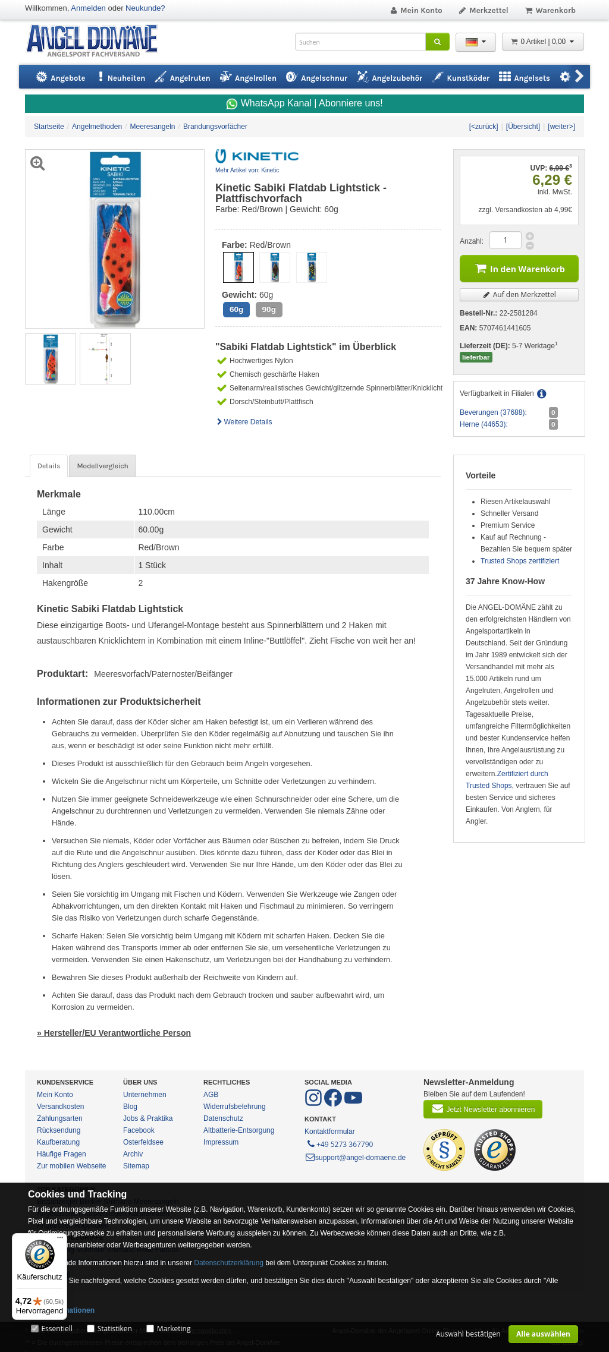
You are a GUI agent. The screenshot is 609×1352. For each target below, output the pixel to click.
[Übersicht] (523, 126)
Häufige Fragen (61, 1154)
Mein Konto (415, 10)
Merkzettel (483, 10)
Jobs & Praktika (147, 1118)
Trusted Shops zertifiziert (520, 561)
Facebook (139, 1130)
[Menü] (60, 1240)
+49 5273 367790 (339, 1143)
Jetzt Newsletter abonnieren (483, 1108)
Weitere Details (243, 422)
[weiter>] (561, 126)
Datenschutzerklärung (228, 1263)
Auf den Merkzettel (519, 294)
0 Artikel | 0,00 (543, 41)
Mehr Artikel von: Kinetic (247, 170)
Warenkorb (550, 10)
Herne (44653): (484, 424)
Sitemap (136, 1166)
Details (48, 466)
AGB (210, 1095)
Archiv (133, 1154)
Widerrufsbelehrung (234, 1106)
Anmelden (88, 8)
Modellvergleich (102, 466)
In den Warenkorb (519, 268)
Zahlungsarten (60, 1118)
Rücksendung (58, 1130)
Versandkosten (60, 1106)
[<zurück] (483, 126)
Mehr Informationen (61, 1310)
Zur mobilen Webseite (71, 1166)
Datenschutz (223, 1118)
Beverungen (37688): (493, 412)
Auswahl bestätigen (468, 1334)
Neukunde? (145, 8)
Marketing (174, 1328)
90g (269, 309)
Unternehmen (145, 1095)
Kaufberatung (58, 1142)
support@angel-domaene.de (355, 1158)
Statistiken (115, 1328)
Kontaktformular (329, 1131)
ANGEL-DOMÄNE (98, 41)
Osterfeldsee (143, 1142)
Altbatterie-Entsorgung (238, 1130)
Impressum (220, 1142)
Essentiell (56, 1328)
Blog (130, 1106)
